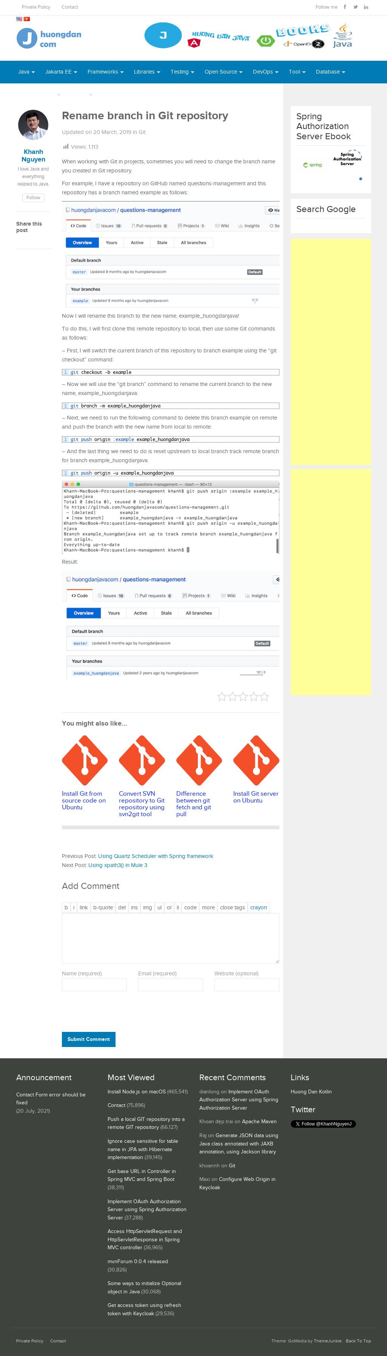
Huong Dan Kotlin (311, 1092)
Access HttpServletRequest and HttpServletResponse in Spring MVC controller (145, 1239)
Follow (33, 198)
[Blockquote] (103, 907)
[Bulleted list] (159, 907)
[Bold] (66, 907)
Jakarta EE (58, 72)
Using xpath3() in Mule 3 (117, 865)
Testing (180, 72)
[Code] (190, 907)
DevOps (263, 72)
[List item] (178, 907)
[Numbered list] (169, 907)
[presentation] (113, 1013)
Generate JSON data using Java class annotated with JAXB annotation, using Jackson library (238, 1144)
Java (23, 72)
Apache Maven (259, 1122)
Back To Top (358, 1341)
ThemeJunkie (328, 1341)
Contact (70, 7)
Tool (294, 72)
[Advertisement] (331, 352)
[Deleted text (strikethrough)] (122, 907)
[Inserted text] (134, 907)
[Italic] (74, 907)
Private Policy (36, 7)
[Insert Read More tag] (208, 907)
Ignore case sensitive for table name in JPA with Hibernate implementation (143, 1149)
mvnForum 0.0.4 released (138, 1262)
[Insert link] (84, 907)
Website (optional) (236, 973)
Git (142, 132)
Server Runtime (36, 94)
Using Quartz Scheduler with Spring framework (155, 856)
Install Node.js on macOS (137, 1092)
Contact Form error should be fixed (51, 1099)
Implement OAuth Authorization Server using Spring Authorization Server (147, 1210)
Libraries (144, 72)
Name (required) (82, 973)
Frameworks (103, 72)
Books (111, 94)
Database (328, 72)
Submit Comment (89, 1039)
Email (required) (157, 973)
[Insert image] (147, 907)
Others (79, 94)
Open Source (221, 72)
